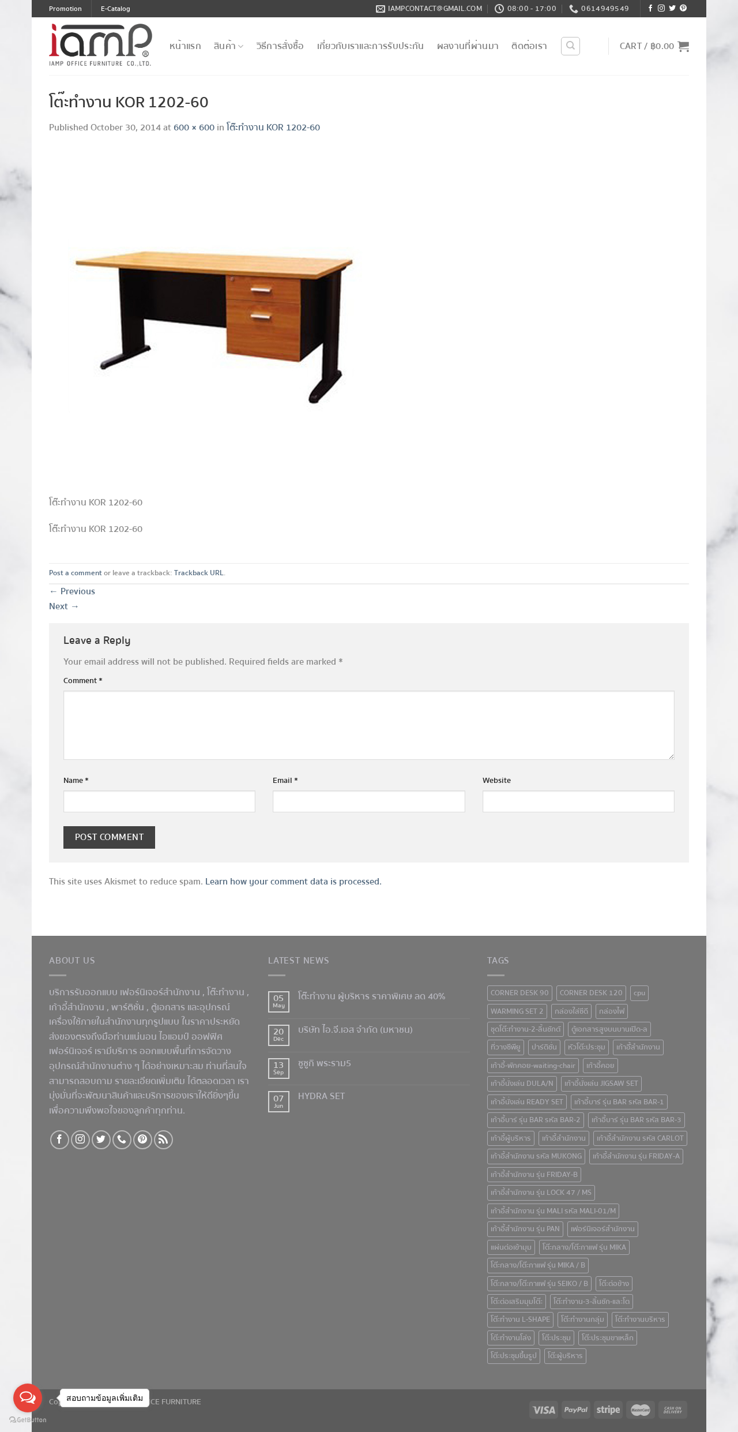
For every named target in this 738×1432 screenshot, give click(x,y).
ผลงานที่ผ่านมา (468, 46)
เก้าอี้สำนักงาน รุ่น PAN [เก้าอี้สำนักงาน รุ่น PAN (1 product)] (525, 1229)
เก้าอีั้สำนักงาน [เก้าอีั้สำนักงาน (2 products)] (638, 1047)
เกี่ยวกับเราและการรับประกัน (370, 46)
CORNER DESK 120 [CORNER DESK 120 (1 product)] (591, 993)
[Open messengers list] (27, 1398)
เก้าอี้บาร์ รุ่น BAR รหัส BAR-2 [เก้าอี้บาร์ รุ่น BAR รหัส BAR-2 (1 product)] (536, 1120)
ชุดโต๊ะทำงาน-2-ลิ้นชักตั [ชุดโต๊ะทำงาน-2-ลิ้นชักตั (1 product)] (525, 1029)
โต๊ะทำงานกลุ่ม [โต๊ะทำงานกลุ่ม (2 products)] (582, 1319)
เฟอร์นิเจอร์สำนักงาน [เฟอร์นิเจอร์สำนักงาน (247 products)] (603, 1229)
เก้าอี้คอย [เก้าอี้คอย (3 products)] (600, 1065)
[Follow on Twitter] (672, 8)
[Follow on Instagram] (661, 8)
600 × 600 (194, 127)
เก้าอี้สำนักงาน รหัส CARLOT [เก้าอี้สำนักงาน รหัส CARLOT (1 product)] (640, 1138)
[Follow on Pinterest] (683, 8)
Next (64, 606)
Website (497, 780)
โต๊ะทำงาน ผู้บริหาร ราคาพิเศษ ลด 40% (372, 996)
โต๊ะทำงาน (225, 992)
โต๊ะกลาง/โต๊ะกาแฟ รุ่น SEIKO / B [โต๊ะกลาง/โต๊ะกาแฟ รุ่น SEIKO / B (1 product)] (539, 1283)
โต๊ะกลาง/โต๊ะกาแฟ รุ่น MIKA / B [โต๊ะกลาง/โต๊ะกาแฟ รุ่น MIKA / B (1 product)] (538, 1265)
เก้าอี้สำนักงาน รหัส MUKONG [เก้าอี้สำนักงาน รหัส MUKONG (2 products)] (536, 1156)
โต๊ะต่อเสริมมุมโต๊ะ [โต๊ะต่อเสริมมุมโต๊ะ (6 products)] (517, 1301)
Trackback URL (199, 573)
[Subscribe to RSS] (163, 1139)
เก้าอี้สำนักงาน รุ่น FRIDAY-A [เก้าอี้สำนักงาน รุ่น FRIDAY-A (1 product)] (636, 1156)
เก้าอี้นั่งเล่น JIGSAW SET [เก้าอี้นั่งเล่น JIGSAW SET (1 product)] (601, 1083)
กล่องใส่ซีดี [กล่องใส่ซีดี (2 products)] (571, 1011)
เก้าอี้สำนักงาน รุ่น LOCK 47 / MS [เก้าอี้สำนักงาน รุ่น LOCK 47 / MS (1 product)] (541, 1192)
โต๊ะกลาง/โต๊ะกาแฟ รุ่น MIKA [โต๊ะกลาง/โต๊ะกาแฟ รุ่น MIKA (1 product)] (584, 1247)
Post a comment (75, 573)
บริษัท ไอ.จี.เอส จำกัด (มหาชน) (355, 1030)
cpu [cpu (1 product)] (639, 993)
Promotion (65, 8)
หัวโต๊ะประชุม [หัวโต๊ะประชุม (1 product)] (586, 1047)
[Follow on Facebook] (650, 8)
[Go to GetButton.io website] (27, 1420)
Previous (72, 591)
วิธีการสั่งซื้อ (280, 46)
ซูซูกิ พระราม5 (324, 1063)
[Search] (570, 46)
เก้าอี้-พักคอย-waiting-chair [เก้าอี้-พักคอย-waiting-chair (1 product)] (533, 1065)
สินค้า (229, 46)
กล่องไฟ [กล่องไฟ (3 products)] (611, 1011)
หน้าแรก (185, 46)
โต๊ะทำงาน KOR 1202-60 (273, 127)
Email (285, 780)
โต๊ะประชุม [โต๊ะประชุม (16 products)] (556, 1338)
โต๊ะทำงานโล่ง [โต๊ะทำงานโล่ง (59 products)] (511, 1338)
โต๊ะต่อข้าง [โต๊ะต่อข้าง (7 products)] (614, 1283)
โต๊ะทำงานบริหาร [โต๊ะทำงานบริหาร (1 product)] (640, 1319)
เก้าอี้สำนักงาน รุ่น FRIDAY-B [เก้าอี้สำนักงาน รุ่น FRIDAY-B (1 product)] (534, 1174)
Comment (83, 680)
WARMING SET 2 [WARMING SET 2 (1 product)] (517, 1011)
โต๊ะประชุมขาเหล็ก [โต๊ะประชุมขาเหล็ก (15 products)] (608, 1338)
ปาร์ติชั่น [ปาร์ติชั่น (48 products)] (544, 1047)
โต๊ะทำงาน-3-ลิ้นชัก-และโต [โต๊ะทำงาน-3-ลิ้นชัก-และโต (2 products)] (592, 1301)
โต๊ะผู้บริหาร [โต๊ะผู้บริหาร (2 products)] (565, 1356)
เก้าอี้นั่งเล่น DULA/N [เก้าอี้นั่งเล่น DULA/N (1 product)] (522, 1083)
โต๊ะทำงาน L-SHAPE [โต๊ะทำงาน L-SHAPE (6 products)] (520, 1319)
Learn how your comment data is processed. (293, 881)
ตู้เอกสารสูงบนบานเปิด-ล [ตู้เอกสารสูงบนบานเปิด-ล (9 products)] (609, 1029)
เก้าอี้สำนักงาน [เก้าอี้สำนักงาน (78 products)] (564, 1138)
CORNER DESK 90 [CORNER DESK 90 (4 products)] (520, 993)
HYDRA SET (321, 1096)
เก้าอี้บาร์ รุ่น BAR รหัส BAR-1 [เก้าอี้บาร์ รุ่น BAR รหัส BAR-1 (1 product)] (619, 1102)
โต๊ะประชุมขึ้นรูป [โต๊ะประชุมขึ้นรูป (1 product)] (514, 1356)
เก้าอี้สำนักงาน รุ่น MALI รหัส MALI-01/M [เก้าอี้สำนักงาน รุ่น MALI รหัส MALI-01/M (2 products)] (553, 1211)
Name (76, 780)
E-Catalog (115, 8)
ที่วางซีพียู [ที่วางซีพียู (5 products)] (506, 1047)
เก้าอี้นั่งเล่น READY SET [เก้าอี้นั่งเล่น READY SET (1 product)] (527, 1102)
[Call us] (121, 1139)
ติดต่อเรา (529, 46)
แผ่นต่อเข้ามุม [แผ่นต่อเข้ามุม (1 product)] (511, 1247)
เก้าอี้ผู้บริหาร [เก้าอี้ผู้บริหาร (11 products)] (511, 1138)
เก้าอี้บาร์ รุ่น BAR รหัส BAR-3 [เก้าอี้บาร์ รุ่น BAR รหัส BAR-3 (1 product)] (636, 1120)
